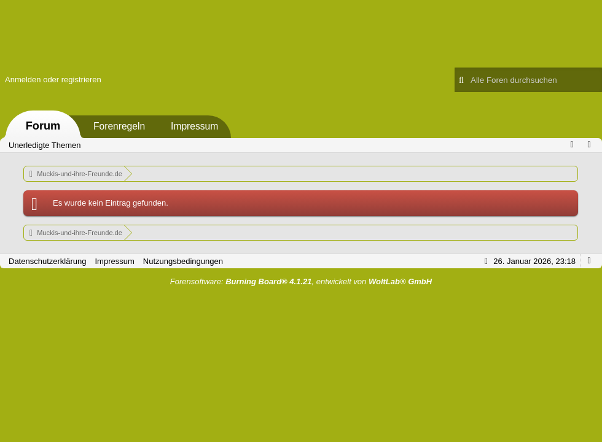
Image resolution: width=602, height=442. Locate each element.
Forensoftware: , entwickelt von (301, 281)
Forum (43, 126)
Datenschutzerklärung (47, 261)
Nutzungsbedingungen (183, 261)
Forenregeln (119, 126)
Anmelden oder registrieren (53, 79)
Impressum (194, 126)
